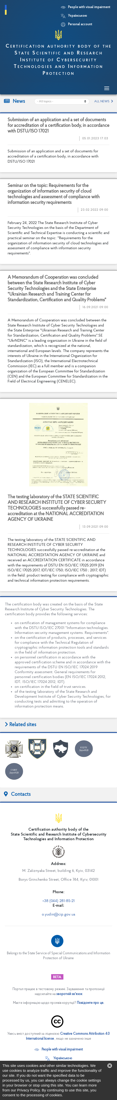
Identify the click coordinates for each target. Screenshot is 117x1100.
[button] (110, 1066)
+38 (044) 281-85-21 (58, 901)
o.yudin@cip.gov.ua (58, 915)
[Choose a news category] (61, 101)
